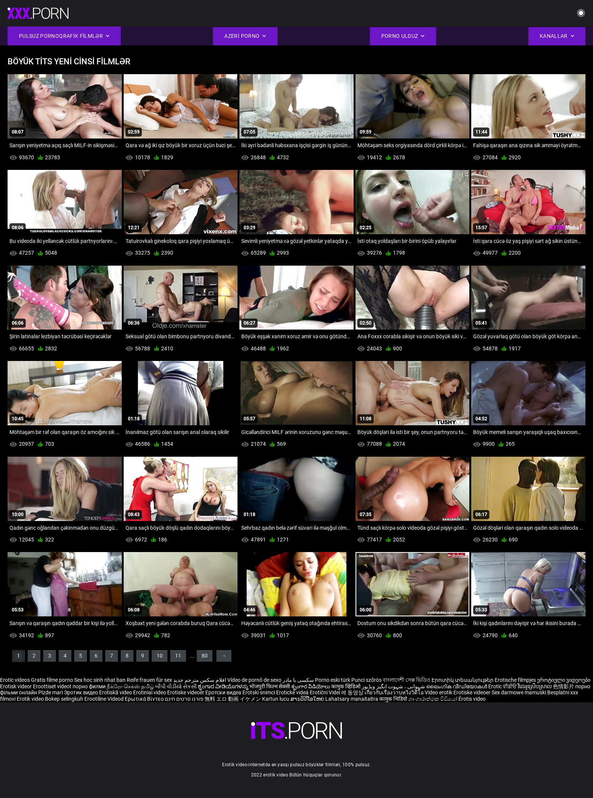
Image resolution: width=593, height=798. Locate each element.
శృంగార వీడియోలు (311, 686)
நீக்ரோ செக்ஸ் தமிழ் (130, 686)
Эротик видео (81, 692)
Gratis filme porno (52, 680)
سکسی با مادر (298, 680)
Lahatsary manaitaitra (352, 699)
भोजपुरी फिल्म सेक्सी (269, 686)
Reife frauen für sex (149, 680)
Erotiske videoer (186, 692)
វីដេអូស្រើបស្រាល (535, 686)
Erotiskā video (116, 692)
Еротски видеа (223, 692)
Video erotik (439, 692)
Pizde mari (50, 692)
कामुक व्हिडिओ (346, 686)
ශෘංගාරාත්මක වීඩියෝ (433, 699)
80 (205, 656)
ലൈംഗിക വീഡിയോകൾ (457, 686)
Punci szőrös (366, 680)
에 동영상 (353, 692)
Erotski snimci (259, 692)
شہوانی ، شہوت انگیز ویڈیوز (394, 686)
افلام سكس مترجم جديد (199, 680)
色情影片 (564, 686)
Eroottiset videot (53, 686)
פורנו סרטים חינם (184, 699)
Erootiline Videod (104, 699)
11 (178, 656)
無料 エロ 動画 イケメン (233, 699)
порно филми (89, 686)
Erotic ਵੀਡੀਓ (503, 686)
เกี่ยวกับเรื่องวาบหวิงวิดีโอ (395, 692)
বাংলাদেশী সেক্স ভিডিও (406, 680)
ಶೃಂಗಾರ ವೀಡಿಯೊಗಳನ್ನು (223, 686)
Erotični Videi (325, 692)
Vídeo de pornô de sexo (254, 680)
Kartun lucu (276, 699)
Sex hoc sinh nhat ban (100, 680)
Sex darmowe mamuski (519, 692)
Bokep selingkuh (64, 699)
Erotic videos (15, 680)
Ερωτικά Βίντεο (145, 699)
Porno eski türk (332, 680)
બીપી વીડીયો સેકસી (176, 686)
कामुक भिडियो (393, 699)
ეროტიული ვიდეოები (563, 680)
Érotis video (472, 699)
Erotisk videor (16, 686)
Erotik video (31, 699)
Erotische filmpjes (515, 680)
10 (160, 656)
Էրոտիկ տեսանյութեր (463, 680)
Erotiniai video (150, 692)
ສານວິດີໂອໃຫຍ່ (307, 699)
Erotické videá (293, 692)
